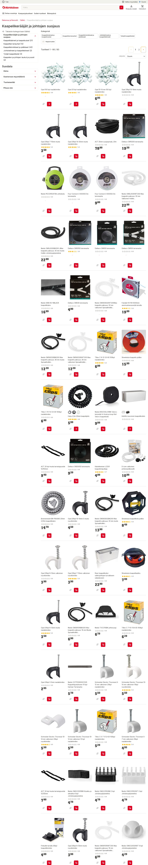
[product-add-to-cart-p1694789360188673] (49, 320)
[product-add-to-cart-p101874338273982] (130, 644)
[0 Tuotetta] (142, 7)
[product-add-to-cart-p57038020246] (103, 590)
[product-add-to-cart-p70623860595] (76, 753)
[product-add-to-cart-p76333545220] (49, 699)
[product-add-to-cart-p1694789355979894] (130, 429)
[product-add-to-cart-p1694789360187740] (103, 429)
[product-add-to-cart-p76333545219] (49, 156)
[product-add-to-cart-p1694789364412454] (103, 156)
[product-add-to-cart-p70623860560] (130, 753)
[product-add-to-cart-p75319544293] (130, 265)
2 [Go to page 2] (139, 50)
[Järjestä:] (136, 56)
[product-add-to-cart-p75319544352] (76, 320)
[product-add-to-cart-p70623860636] (49, 753)
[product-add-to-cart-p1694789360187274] (76, 644)
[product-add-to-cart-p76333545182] (49, 644)
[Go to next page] (143, 49)
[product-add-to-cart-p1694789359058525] (76, 211)
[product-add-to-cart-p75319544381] (76, 265)
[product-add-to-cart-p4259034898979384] (130, 320)
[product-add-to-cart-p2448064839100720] (76, 429)
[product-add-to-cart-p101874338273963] (103, 753)
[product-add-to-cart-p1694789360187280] (49, 374)
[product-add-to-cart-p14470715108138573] (130, 590)
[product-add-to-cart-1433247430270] (49, 104)
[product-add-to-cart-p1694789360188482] (49, 211)
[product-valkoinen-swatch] (78, 412)
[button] (131, 7)
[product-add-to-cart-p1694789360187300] (103, 808)
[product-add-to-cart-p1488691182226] (49, 590)
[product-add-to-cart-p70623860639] (103, 699)
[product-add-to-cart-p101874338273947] (103, 374)
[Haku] (121, 7)
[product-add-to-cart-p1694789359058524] (103, 211)
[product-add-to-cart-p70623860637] (130, 699)
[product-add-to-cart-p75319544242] (130, 156)
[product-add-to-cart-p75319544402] (76, 481)
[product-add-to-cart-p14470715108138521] (130, 535)
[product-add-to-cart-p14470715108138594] (130, 374)
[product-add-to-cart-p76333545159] (76, 156)
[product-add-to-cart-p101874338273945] (49, 429)
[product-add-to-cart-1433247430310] (76, 104)
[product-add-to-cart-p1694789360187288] (130, 808)
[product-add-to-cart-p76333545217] (130, 104)
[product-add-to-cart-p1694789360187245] (49, 265)
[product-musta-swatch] (74, 412)
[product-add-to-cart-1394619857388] (103, 481)
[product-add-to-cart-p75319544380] (103, 265)
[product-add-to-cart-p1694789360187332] (76, 699)
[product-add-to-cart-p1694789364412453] (49, 481)
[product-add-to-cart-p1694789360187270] (103, 863)
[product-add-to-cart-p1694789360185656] (49, 535)
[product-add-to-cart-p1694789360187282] (130, 211)
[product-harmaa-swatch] (70, 412)
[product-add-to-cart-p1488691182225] (76, 590)
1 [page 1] (135, 50)
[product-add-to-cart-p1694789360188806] (103, 644)
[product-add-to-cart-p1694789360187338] (130, 863)
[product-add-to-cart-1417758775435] (49, 863)
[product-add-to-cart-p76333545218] (76, 863)
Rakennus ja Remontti (10, 20)
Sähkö (22, 20)
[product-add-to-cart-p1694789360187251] (103, 320)
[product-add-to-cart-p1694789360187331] (76, 808)
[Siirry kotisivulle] (10, 7)
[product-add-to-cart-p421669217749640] (130, 481)
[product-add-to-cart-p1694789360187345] (103, 535)
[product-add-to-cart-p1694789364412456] (49, 808)
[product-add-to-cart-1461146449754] (103, 104)
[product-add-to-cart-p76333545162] (76, 535)
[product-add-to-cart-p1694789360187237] (76, 374)
